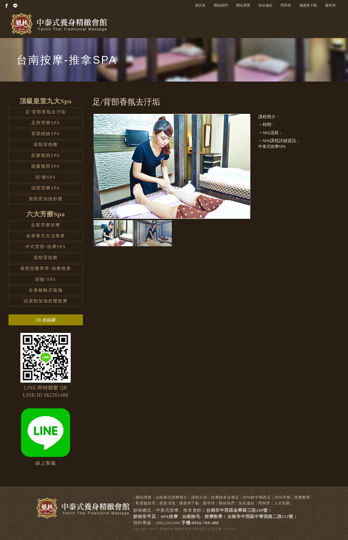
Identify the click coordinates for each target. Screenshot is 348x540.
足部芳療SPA (45, 122)
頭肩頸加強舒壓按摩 (46, 301)
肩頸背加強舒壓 (46, 198)
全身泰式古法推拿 (45, 235)
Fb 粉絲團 (45, 320)
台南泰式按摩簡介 (172, 497)
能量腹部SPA (45, 166)
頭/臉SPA (45, 177)
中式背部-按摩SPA (45, 246)
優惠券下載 (189, 503)
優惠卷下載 (308, 5)
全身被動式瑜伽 (46, 290)
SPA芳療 (283, 497)
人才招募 (282, 503)
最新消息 (167, 503)
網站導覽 (243, 5)
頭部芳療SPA (45, 188)
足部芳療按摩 (45, 225)
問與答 (286, 5)
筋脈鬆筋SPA (45, 155)
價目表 (200, 5)
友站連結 (265, 5)
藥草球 (330, 5)
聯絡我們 (221, 5)
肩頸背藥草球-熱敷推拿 (45, 268)
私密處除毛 (146, 503)
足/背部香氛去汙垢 (45, 112)
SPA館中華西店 (257, 497)
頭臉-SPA (45, 279)
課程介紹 (199, 497)
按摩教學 (302, 497)
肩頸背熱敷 (45, 144)
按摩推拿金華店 (225, 497)
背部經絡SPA (45, 133)
